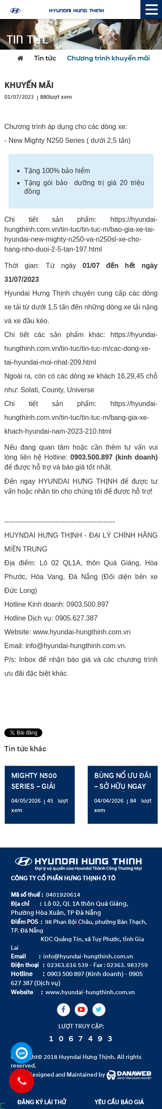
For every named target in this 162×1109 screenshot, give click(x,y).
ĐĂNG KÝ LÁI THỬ (41, 1102)
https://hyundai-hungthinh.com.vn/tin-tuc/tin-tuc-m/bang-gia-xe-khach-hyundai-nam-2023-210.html (81, 417)
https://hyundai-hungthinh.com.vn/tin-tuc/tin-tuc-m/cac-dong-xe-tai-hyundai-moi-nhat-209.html (81, 348)
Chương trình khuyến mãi (108, 58)
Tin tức (45, 58)
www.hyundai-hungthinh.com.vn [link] (81, 632)
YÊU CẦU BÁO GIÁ (119, 1102)
